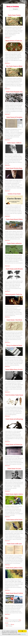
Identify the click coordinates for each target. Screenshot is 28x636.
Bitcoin (12, 624)
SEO (7, 626)
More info (23, 634)
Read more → (8, 37)
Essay (20, 620)
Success (6, 623)
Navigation (14, 9)
